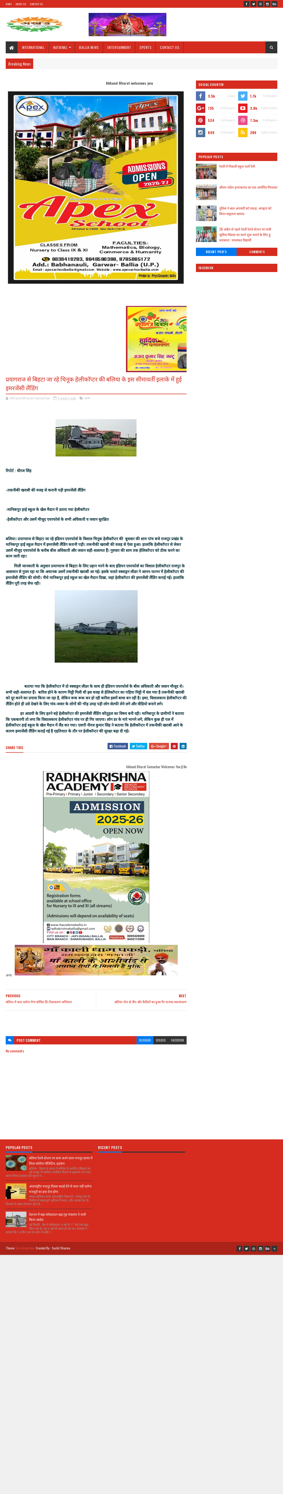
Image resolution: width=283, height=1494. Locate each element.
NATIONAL (60, 47)
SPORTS (145, 47)
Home (9, 4)
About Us (21, 4)
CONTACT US (169, 47)
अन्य (87, 398)
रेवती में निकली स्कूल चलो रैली (237, 166)
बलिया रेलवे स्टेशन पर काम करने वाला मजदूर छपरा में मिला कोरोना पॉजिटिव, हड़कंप (61, 1160)
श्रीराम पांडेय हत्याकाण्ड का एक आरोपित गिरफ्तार (248, 187)
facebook (177, 1040)
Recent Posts (216, 252)
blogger (145, 1040)
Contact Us (36, 4)
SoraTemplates (25, 1248)
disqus (161, 1040)
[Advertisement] (96, 1021)
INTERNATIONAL (33, 47)
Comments (257, 252)
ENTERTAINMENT (119, 47)
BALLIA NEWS (89, 47)
